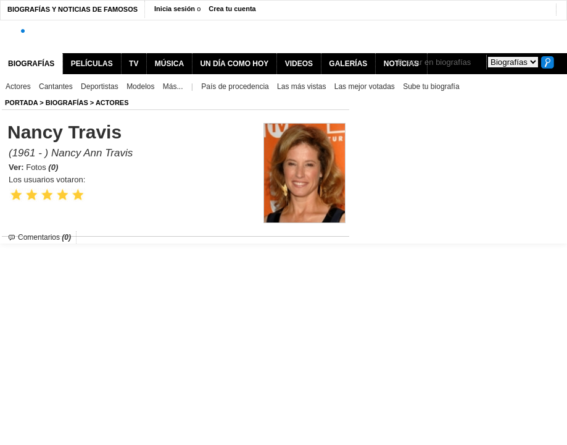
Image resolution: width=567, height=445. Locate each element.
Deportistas (99, 86)
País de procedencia (234, 86)
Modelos (140, 86)
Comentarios (44, 237)
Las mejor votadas (364, 86)
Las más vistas (301, 86)
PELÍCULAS (92, 63)
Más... (173, 86)
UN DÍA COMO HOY (234, 63)
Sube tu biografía (431, 86)
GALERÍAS (348, 63)
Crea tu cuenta (232, 8)
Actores (18, 86)
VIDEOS (299, 63)
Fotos (42, 167)
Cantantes (56, 86)
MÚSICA (169, 63)
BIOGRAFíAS (67, 102)
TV (133, 63)
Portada (21, 102)
